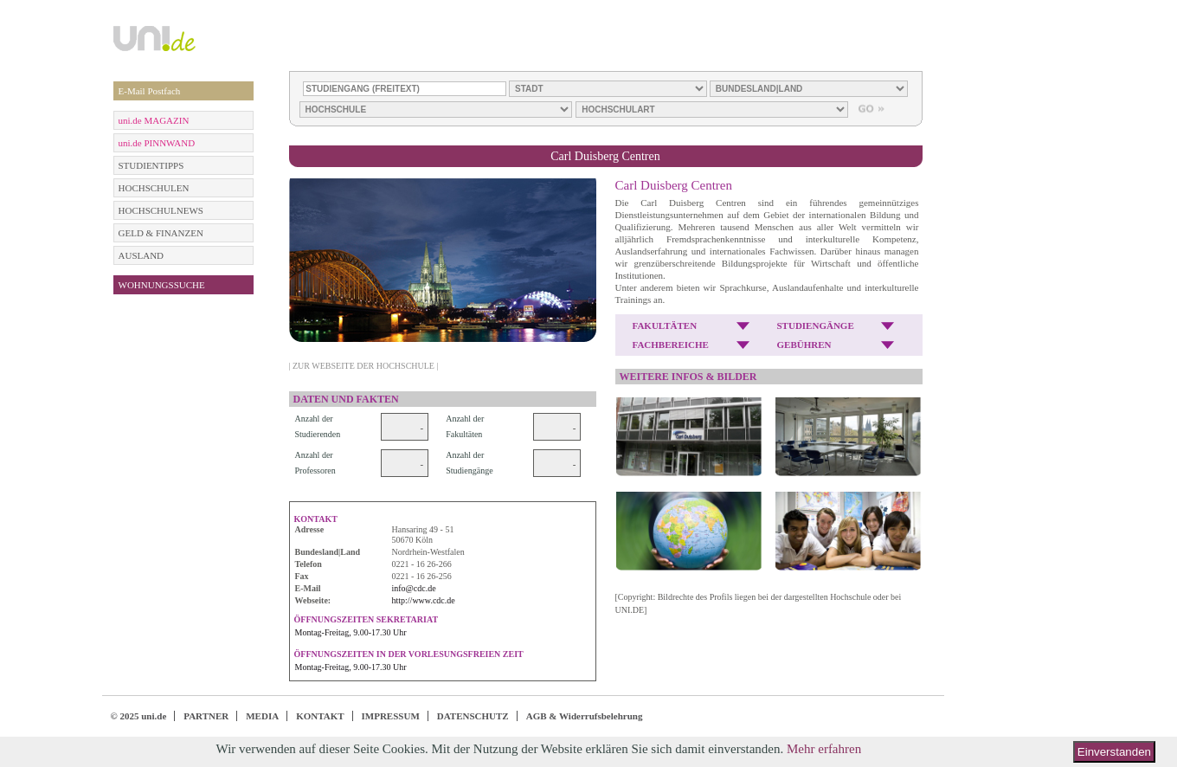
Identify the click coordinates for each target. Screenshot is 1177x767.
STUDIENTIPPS (151, 165)
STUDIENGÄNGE (815, 325)
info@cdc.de (414, 588)
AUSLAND (141, 255)
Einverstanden (1114, 751)
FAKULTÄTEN (665, 325)
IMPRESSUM (391, 716)
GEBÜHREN (804, 344)
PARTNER (205, 716)
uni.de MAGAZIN (154, 120)
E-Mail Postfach (150, 91)
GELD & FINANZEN (161, 233)
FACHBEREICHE (671, 344)
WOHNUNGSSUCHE (162, 285)
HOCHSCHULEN (154, 188)
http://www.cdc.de (423, 600)
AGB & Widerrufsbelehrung (584, 716)
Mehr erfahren (824, 749)
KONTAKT (320, 716)
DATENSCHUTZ (473, 716)
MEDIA (262, 716)
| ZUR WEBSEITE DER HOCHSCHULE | (364, 366)
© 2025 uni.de (139, 716)
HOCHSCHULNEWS (161, 210)
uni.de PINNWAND (157, 143)
